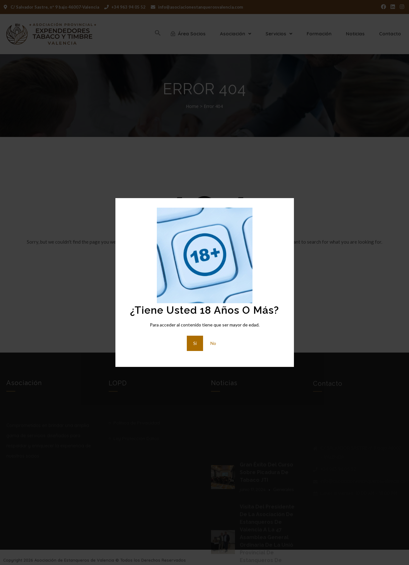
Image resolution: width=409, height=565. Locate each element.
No (213, 343)
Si (195, 343)
